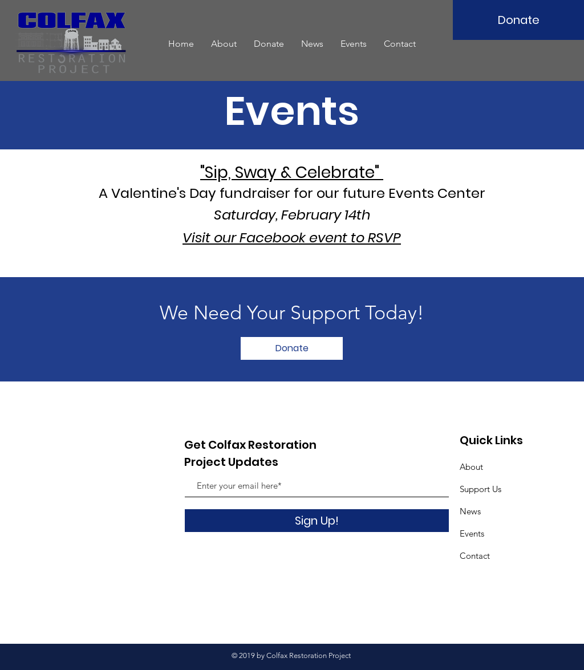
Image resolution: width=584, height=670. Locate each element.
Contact (475, 555)
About (471, 466)
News (470, 511)
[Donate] (518, 20)
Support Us (480, 489)
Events (472, 533)
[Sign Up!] (317, 520)
